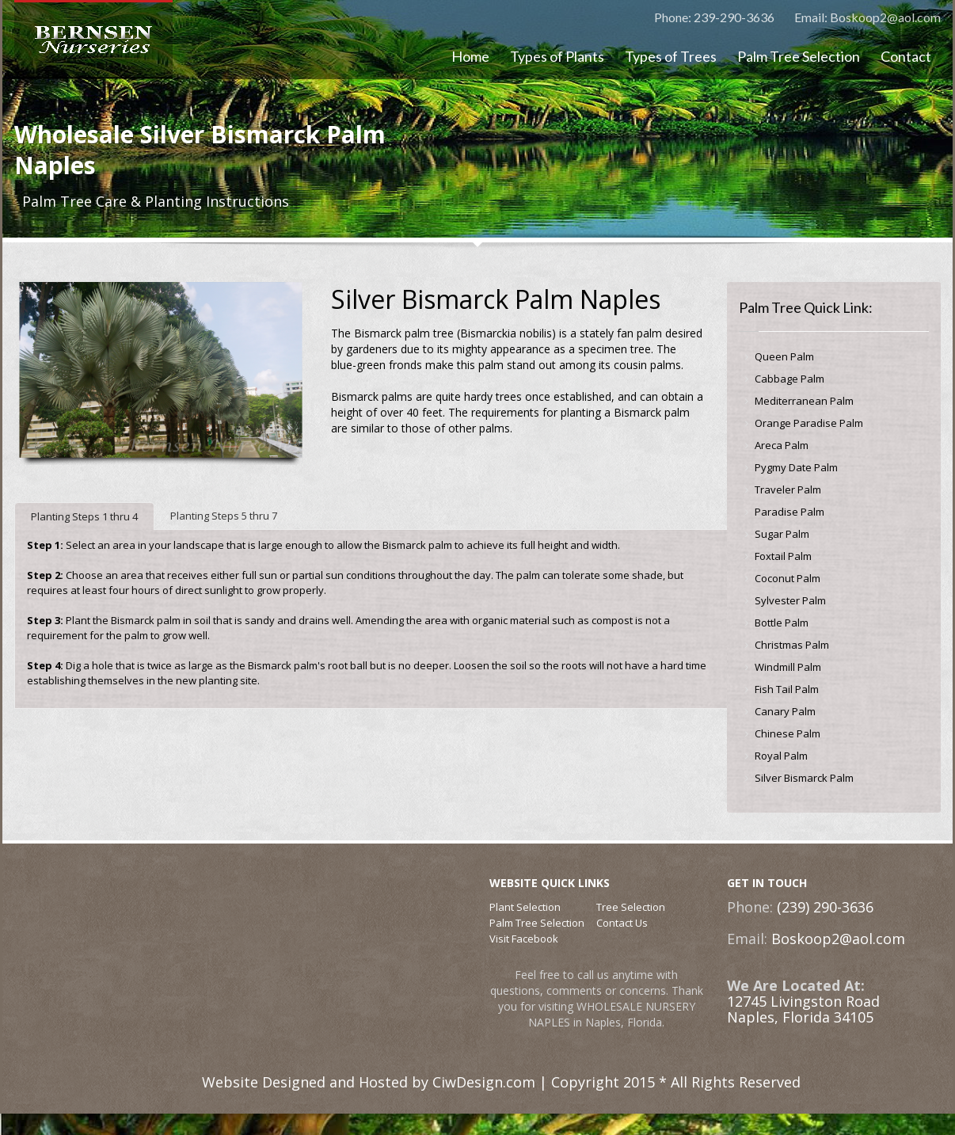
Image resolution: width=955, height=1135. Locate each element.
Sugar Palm (782, 534)
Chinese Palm (787, 733)
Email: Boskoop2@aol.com (867, 17)
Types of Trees (671, 56)
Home (470, 56)
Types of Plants (557, 56)
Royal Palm (781, 755)
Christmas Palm (792, 645)
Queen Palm (784, 356)
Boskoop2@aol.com (836, 938)
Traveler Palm (788, 489)
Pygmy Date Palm (796, 467)
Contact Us (622, 923)
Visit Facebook (523, 938)
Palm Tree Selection (798, 56)
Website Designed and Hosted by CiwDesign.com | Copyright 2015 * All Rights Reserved (501, 1081)
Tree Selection (630, 907)
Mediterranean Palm (804, 401)
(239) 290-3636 (823, 906)
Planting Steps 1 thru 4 (84, 516)
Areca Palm (782, 445)
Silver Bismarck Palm (804, 778)
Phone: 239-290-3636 (714, 17)
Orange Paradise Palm (809, 423)
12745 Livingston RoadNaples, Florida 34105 (803, 1009)
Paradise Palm (789, 512)
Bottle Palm (782, 622)
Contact (906, 56)
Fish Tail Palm (787, 689)
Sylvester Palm (790, 600)
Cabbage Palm (789, 378)
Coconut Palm (787, 578)
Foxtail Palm (783, 556)
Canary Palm (785, 711)
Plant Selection (525, 907)
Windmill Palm (788, 667)
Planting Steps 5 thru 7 (223, 515)
